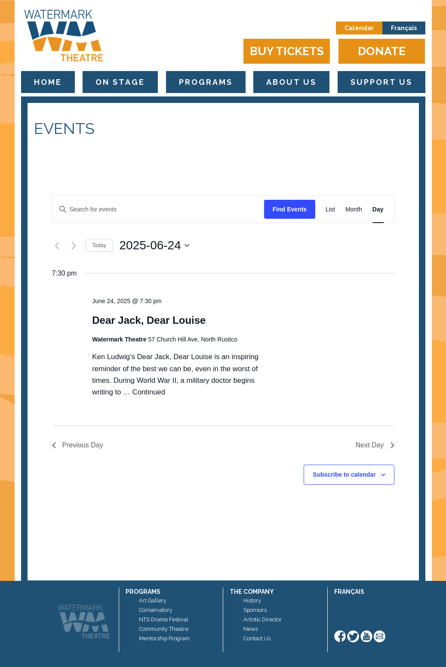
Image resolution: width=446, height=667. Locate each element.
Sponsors (255, 610)
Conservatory (155, 610)
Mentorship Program (164, 638)
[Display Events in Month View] (353, 209)
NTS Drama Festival (163, 619)
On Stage (120, 82)
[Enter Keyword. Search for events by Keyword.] (158, 209)
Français (404, 28)
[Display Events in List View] (330, 209)
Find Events (290, 209)
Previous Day (77, 445)
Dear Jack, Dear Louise (149, 320)
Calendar (359, 28)
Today (99, 245)
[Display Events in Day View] (378, 209)
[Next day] (74, 245)
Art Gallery (152, 600)
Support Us (381, 82)
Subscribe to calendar (344, 474)
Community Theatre (163, 629)
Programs (206, 82)
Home (48, 82)
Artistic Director (262, 619)
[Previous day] (57, 245)
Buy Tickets (287, 51)
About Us (291, 82)
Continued (149, 392)
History (252, 600)
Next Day (375, 445)
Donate (382, 51)
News (250, 629)
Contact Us (257, 638)
